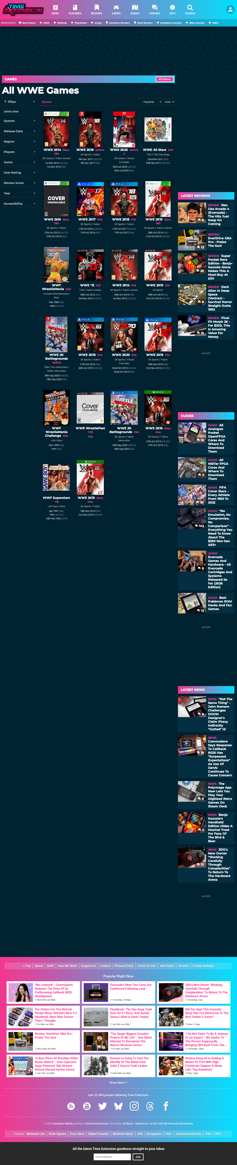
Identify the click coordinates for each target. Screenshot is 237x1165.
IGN (140, 1134)
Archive (183, 966)
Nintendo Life (36, 1134)
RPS (218, 1134)
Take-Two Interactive (55, 367)
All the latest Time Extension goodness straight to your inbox (118, 1149)
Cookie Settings (203, 966)
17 (200, 864)
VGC (169, 1134)
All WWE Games (40, 90)
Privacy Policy (124, 966)
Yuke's (96, 154)
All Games (165, 79)
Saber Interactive (56, 370)
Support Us (88, 966)
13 (200, 247)
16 (200, 440)
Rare (56, 297)
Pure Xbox (77, 1134)
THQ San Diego (161, 154)
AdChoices (141, 1123)
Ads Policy (167, 966)
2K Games (47, 158)
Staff (50, 966)
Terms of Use (147, 966)
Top (27, 966)
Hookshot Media (63, 1123)
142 (199, 526)
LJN (53, 440)
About (39, 966)
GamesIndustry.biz (188, 1134)
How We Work (67, 966)
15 (200, 333)
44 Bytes (128, 1123)
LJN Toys (53, 506)
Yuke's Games (63, 158)
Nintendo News (123, 1134)
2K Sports (86, 154)
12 (200, 611)
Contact (105, 966)
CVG (208, 1134)
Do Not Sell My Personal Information (171, 1123)
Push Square (57, 1134)
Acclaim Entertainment (55, 293)
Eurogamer (154, 1134)
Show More (119, 1082)
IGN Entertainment (97, 1123)
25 (200, 271)
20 (200, 502)
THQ (149, 154)
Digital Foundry (98, 1134)
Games (11, 79)
